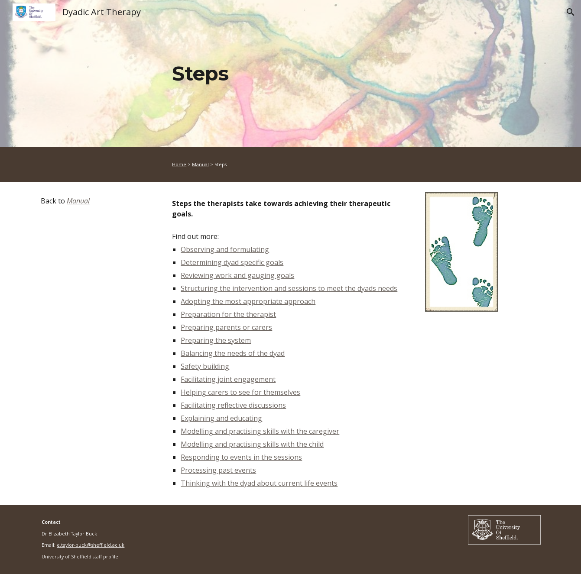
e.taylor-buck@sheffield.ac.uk (90, 545)
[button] (570, 12)
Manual (200, 164)
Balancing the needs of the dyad (233, 353)
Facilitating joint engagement (228, 379)
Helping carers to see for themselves (240, 392)
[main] (333, 74)
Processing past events (218, 470)
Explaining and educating (221, 418)
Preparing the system (216, 340)
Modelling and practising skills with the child (252, 444)
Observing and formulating (225, 249)
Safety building (205, 366)
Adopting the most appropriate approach (248, 301)
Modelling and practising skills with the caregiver (260, 431)
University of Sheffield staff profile (80, 557)
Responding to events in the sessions (241, 457)
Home (179, 164)
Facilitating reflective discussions (233, 405)
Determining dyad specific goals (232, 262)
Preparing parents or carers (226, 327)
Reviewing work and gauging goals (237, 275)
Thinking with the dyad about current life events (259, 483)
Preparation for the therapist (228, 314)
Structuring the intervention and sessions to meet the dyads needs (289, 288)
